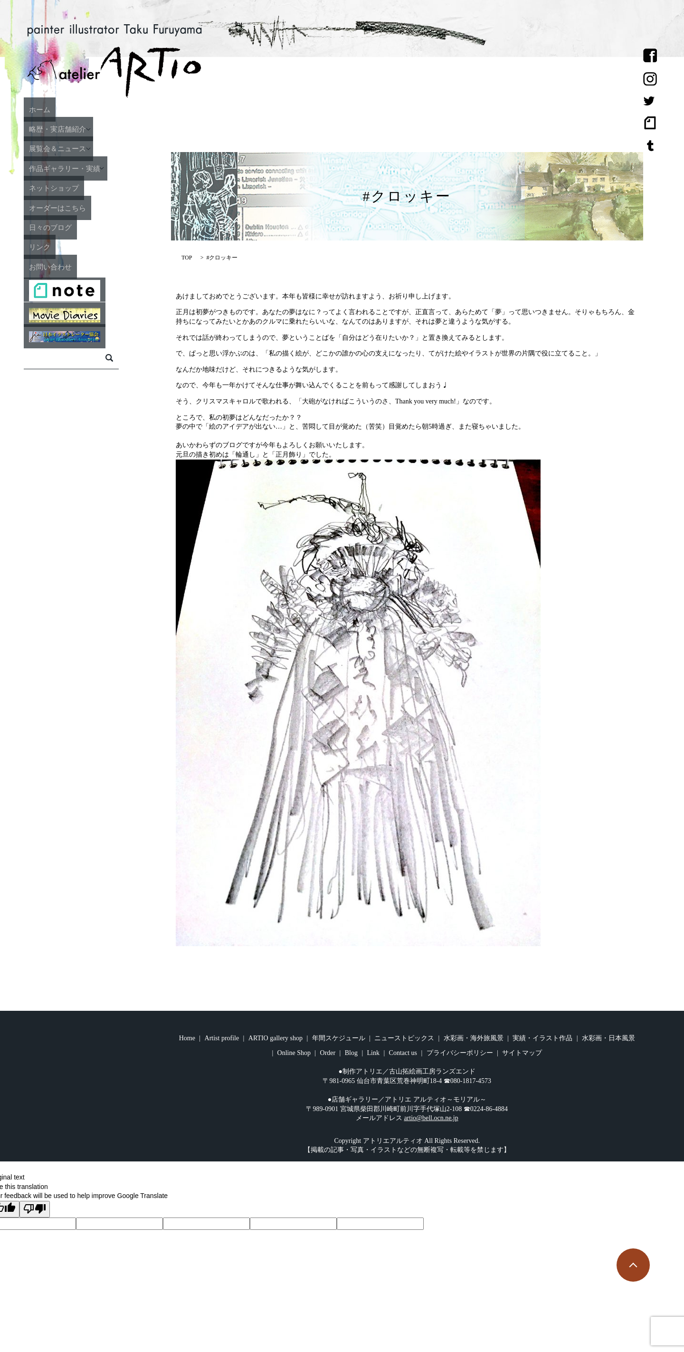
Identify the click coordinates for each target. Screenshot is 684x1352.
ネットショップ (78, 187)
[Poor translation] (34, 1209)
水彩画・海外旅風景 (474, 1038)
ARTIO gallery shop (275, 1038)
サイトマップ (522, 1052)
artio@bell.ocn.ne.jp (431, 1118)
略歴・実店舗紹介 (82, 129)
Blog (351, 1052)
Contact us (403, 1052)
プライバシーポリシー (460, 1052)
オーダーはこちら (82, 207)
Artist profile (222, 1038)
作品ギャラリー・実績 (90, 168)
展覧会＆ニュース (82, 148)
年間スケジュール (338, 1038)
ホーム (61, 109)
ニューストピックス (404, 1038)
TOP (186, 257)
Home (187, 1038)
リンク (61, 246)
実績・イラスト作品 (542, 1038)
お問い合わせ (73, 266)
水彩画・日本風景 (608, 1038)
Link (373, 1052)
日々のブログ (73, 226)
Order (328, 1052)
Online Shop (294, 1052)
